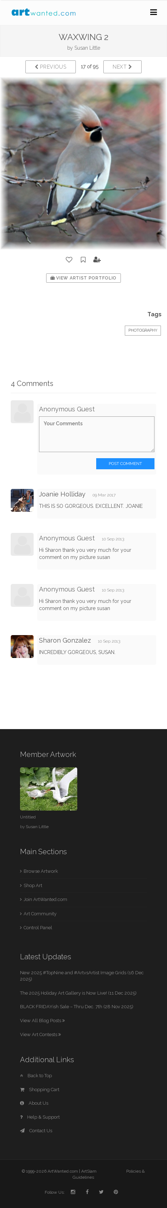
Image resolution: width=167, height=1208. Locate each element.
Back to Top (36, 1075)
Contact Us (36, 1130)
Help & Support (40, 1117)
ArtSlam (89, 1171)
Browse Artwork (41, 871)
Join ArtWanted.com (45, 899)
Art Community (40, 913)
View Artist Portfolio (83, 278)
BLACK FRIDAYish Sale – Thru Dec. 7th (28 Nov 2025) (76, 1006)
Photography (142, 330)
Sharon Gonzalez (65, 640)
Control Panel (38, 927)
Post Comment (125, 463)
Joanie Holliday (62, 494)
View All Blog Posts (42, 1020)
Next (122, 67)
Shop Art (33, 885)
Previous (51, 67)
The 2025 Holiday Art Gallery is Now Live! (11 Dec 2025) (78, 993)
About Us (34, 1103)
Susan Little (87, 48)
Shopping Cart (39, 1089)
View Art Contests (40, 1034)
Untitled (28, 817)
